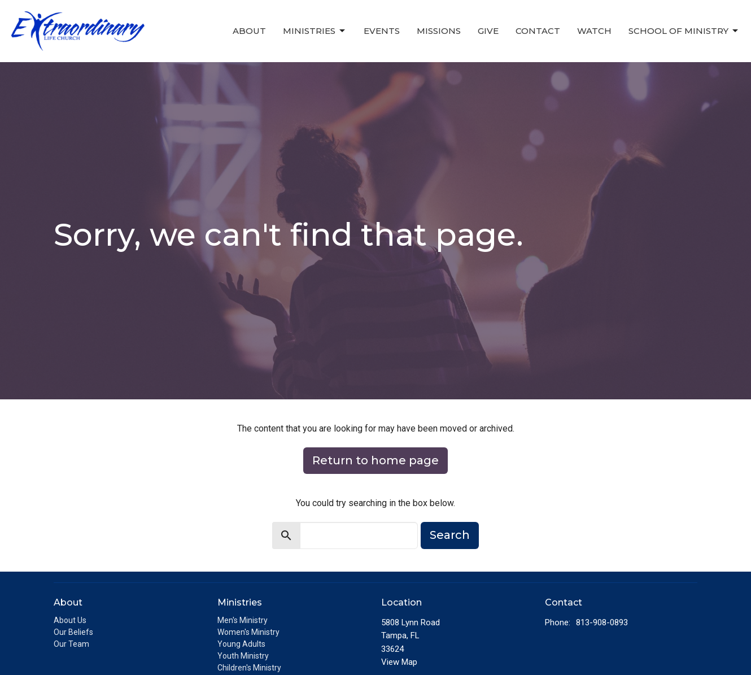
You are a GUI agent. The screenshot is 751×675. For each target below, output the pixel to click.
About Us (70, 620)
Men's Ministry (242, 620)
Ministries (315, 31)
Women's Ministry (248, 632)
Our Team (71, 643)
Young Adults (241, 643)
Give (488, 30)
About (249, 30)
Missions (439, 30)
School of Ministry (684, 31)
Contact (538, 30)
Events (382, 30)
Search (450, 535)
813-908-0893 (602, 622)
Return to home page (375, 460)
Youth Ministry (243, 655)
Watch (594, 30)
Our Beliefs (73, 632)
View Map (399, 662)
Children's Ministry (249, 667)
